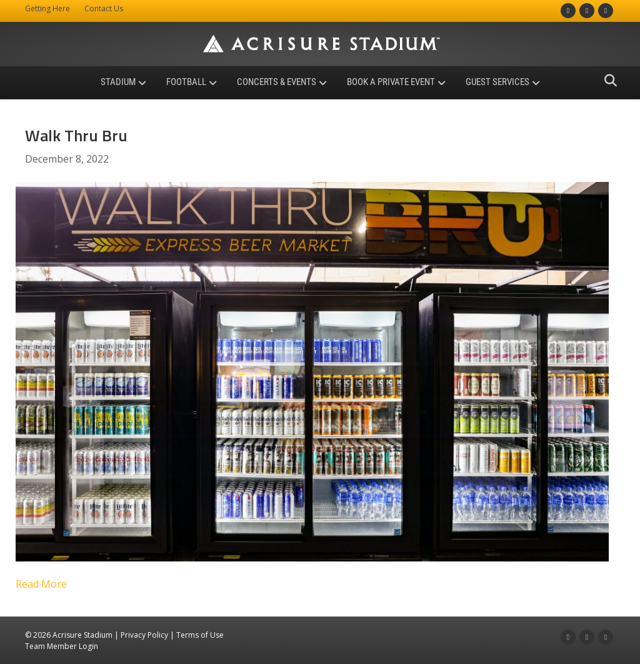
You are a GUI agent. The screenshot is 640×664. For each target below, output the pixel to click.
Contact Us (103, 8)
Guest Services (497, 82)
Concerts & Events (276, 82)
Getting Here (47, 8)
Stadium (118, 82)
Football (186, 82)
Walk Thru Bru (76, 135)
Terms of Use (200, 635)
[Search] (607, 80)
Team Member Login (61, 646)
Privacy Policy (144, 635)
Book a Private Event (391, 82)
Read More (41, 584)
